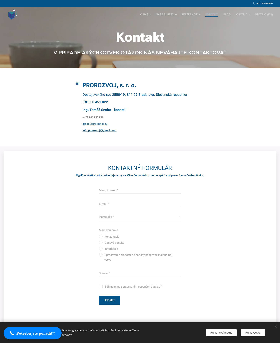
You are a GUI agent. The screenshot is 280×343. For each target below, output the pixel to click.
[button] (33, 333)
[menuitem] (149, 14)
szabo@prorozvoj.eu (94, 123)
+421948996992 (265, 3)
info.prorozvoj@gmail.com (99, 130)
